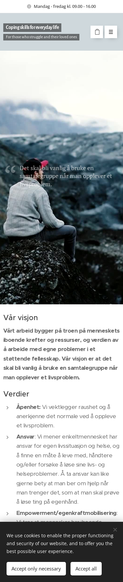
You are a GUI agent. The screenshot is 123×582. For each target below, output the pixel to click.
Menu (109, 32)
